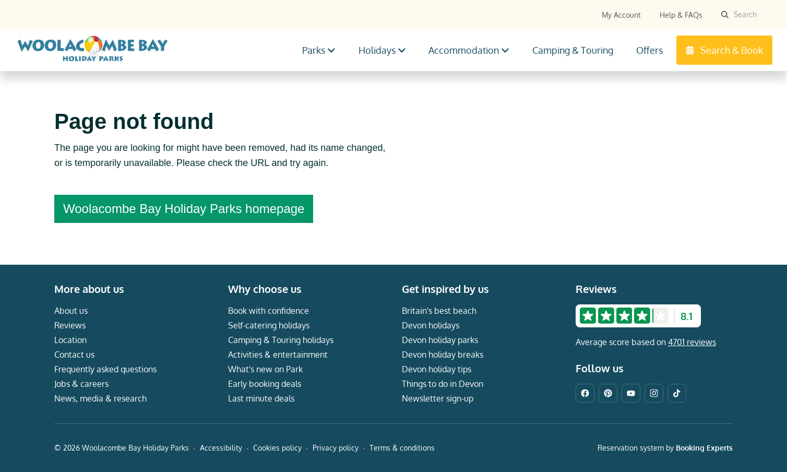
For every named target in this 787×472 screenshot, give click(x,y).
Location (70, 340)
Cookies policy (277, 447)
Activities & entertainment (278, 354)
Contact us (74, 354)
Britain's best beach (439, 310)
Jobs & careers (81, 384)
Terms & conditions (402, 447)
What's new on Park (265, 369)
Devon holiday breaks (442, 354)
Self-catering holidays (268, 325)
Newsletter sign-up (437, 398)
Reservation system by (665, 447)
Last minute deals (261, 398)
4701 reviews (692, 342)
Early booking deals (264, 384)
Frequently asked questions (105, 369)
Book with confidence (268, 310)
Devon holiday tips (436, 369)
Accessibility (221, 447)
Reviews (70, 325)
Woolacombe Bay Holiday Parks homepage (183, 209)
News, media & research (100, 398)
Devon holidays (430, 325)
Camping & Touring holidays (280, 340)
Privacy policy (336, 447)
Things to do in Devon (442, 384)
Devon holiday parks (440, 340)
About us (71, 310)
